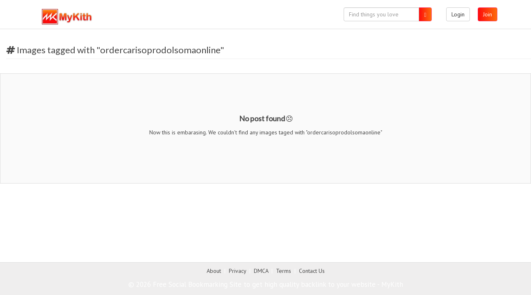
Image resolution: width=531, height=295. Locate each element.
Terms (283, 271)
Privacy (237, 271)
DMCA (261, 271)
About (214, 271)
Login (458, 14)
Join (487, 14)
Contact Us (312, 271)
